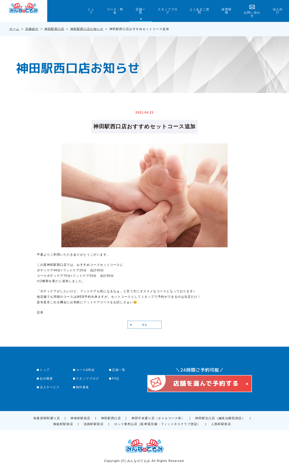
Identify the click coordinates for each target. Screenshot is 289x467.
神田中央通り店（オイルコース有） (158, 418)
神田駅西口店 (54, 29)
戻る (144, 324)
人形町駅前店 (221, 424)
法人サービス (50, 387)
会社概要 (46, 378)
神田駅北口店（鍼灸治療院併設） (220, 418)
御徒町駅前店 (63, 424)
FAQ (115, 378)
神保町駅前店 (80, 418)
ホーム (14, 29)
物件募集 (82, 387)
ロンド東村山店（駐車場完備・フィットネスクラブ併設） (157, 424)
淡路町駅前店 (94, 424)
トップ (45, 369)
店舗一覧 (118, 369)
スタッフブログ (87, 378)
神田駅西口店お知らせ (87, 29)
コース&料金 (85, 369)
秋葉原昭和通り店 (46, 418)
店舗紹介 (32, 29)
